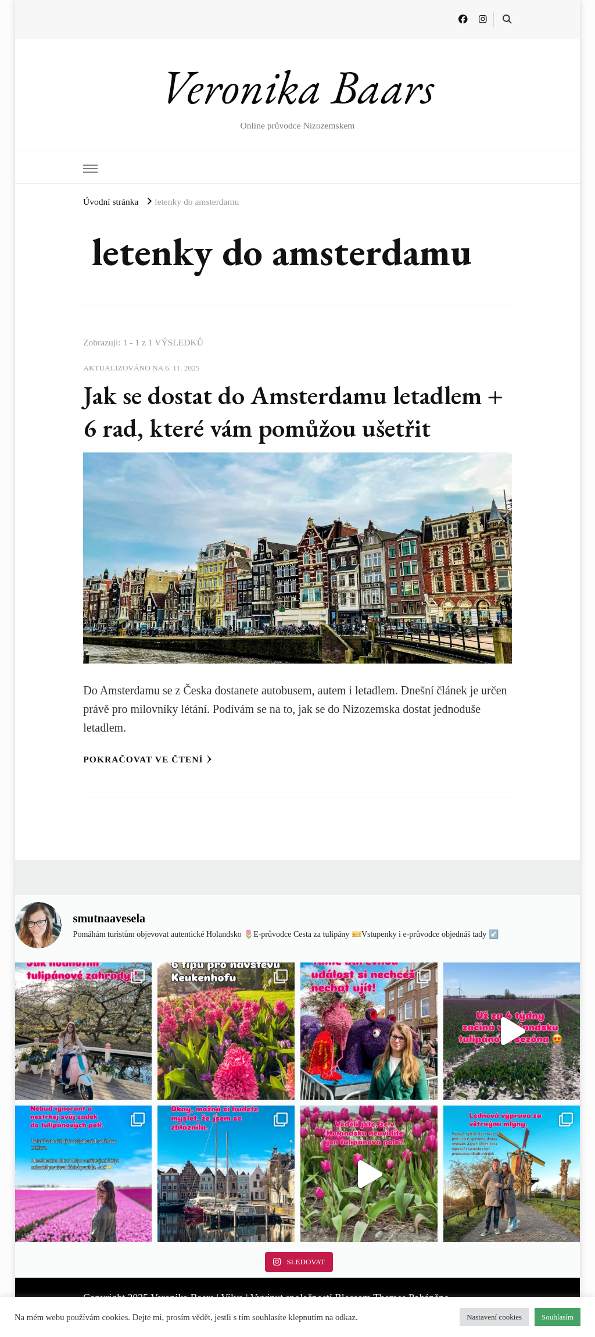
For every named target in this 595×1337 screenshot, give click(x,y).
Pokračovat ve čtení (147, 759)
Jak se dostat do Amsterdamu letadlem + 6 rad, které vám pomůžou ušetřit (294, 411)
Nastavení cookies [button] (494, 1317)
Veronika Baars (297, 86)
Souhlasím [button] (558, 1317)
